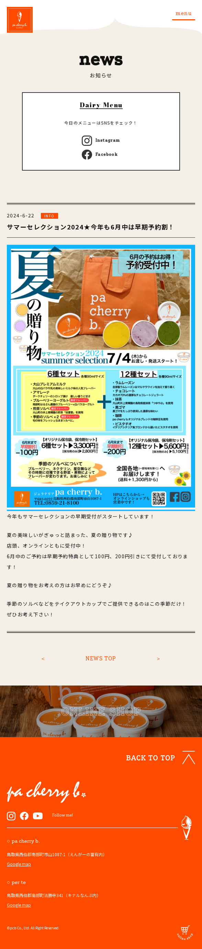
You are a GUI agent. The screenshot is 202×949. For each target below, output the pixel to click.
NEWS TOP (101, 658)
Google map (19, 864)
